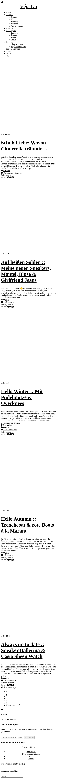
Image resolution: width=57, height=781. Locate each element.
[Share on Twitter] (10, 177)
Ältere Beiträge (8, 687)
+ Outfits (9, 15)
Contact (9, 53)
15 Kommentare (9, 302)
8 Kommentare (8, 680)
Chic (13, 19)
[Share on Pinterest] (12, 177)
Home (8, 12)
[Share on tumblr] (13, 177)
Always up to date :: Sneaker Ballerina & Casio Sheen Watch (23, 650)
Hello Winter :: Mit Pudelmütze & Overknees (22, 397)
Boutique (10, 42)
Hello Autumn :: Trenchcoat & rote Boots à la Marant (27, 525)
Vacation (14, 24)
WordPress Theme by (13, 764)
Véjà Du (28, 6)
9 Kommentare (8, 555)
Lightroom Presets (18, 46)
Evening (14, 21)
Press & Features (13, 49)
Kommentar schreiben (11, 173)
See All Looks (17, 26)
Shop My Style (17, 44)
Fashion (14, 33)
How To (9, 28)
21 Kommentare (9, 430)
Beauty (14, 35)
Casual (14, 17)
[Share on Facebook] (8, 177)
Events (14, 37)
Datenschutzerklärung (31, 754)
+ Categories (11, 31)
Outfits (6, 300)
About (8, 51)
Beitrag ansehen (7, 175)
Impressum (31, 752)
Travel (13, 40)
